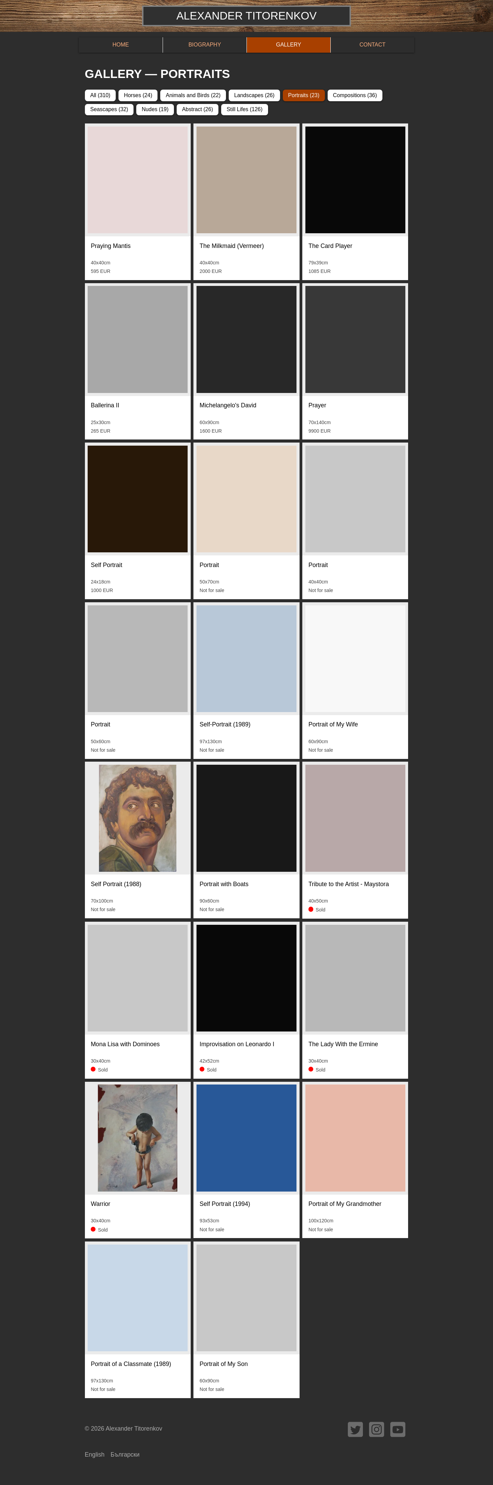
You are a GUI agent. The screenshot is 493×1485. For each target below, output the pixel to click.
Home (121, 45)
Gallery (288, 45)
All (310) (100, 95)
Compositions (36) (355, 95)
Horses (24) (138, 95)
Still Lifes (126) (245, 109)
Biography (204, 45)
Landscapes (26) (254, 95)
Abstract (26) (197, 109)
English (95, 1454)
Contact (372, 45)
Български (125, 1454)
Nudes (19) (155, 109)
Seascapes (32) (109, 109)
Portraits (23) (303, 95)
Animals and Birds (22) (193, 95)
